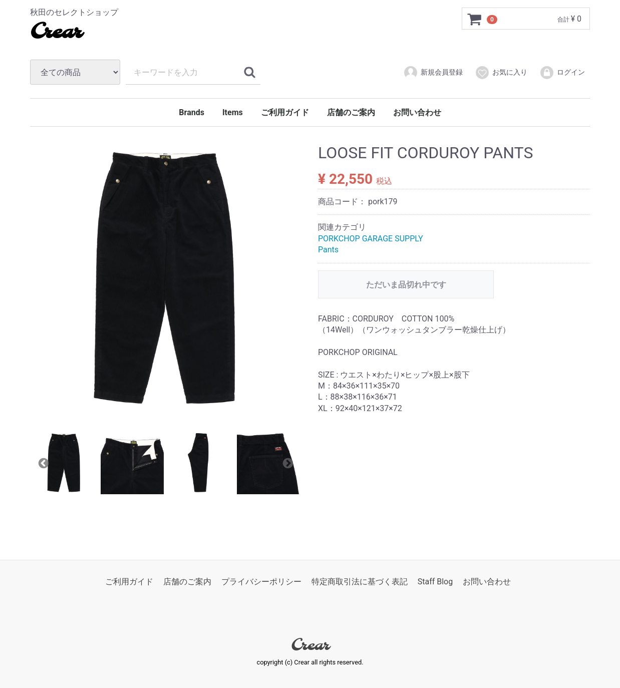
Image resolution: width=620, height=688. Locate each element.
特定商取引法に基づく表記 (360, 581)
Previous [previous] (43, 463)
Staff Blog (435, 581)
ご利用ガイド (285, 112)
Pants (328, 249)
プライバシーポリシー (261, 581)
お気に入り (501, 72)
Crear (56, 32)
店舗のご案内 (351, 112)
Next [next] (287, 463)
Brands (191, 112)
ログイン (562, 72)
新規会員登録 (433, 72)
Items (232, 112)
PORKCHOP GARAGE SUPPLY (370, 238)
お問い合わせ (417, 112)
